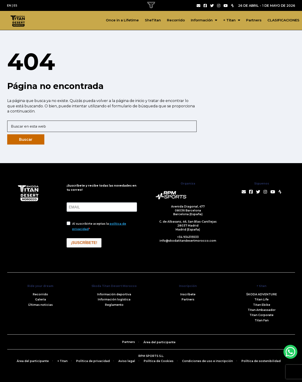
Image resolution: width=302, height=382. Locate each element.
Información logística (114, 299)
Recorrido (176, 20)
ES (15, 5)
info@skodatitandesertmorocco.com (187, 240)
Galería (40, 299)
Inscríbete (187, 294)
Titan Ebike (261, 304)
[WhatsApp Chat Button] (290, 352)
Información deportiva (114, 294)
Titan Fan (262, 320)
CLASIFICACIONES (283, 20)
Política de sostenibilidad (261, 361)
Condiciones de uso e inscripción (207, 361)
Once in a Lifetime (122, 20)
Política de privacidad (93, 361)
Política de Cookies (158, 361)
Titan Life (261, 299)
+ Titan (229, 20)
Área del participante (159, 342)
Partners (253, 20)
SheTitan (153, 20)
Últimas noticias (40, 304)
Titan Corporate (261, 315)
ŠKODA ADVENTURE (261, 294)
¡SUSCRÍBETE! (84, 243)
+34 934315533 (188, 237)
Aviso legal (126, 361)
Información (202, 20)
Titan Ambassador (262, 310)
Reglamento (114, 304)
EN (9, 5)
